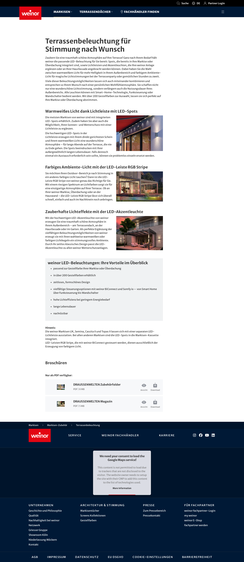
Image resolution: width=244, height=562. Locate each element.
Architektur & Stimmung (102, 505)
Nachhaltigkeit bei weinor (44, 520)
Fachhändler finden (139, 12)
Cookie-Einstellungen (153, 557)
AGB (35, 557)
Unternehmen (41, 505)
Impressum (56, 557)
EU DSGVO (116, 557)
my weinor (190, 515)
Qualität (34, 515)
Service (75, 435)
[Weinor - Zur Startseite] (30, 13)
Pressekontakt (151, 515)
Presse (149, 505)
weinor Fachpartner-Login (199, 510)
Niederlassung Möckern (43, 539)
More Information (122, 488)
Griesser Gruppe (38, 530)
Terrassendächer (95, 12)
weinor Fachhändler (120, 435)
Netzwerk (34, 525)
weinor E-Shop (193, 520)
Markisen (62, 12)
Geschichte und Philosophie (45, 510)
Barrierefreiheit (197, 557)
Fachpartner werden (196, 525)
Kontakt (33, 544)
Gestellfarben (88, 520)
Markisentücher (89, 510)
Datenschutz (87, 557)
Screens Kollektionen (93, 515)
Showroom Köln (38, 534)
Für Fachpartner (199, 505)
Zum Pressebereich (154, 510)
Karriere (167, 435)
